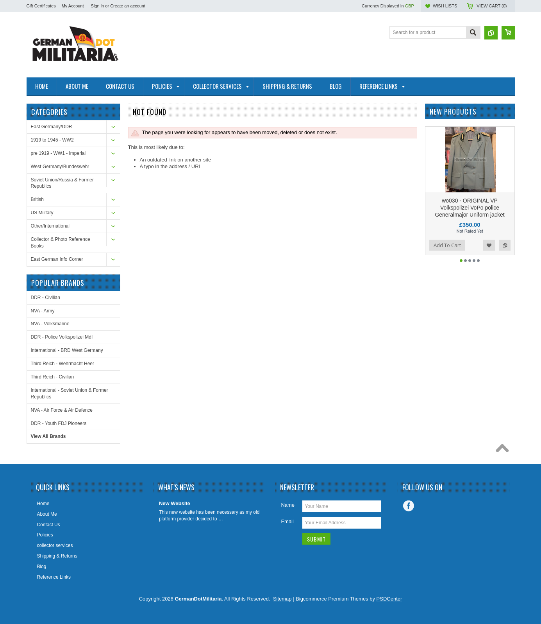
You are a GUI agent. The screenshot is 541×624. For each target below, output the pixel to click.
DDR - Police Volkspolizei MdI (62, 337)
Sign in (97, 6)
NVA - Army (43, 311)
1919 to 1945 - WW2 (52, 140)
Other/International (50, 226)
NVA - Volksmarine (50, 323)
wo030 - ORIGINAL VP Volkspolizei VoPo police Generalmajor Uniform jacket (469, 207)
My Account (73, 6)
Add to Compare (505, 245)
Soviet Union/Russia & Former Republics (62, 183)
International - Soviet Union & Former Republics (69, 393)
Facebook (408, 505)
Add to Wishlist (489, 245)
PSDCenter (389, 599)
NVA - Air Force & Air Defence (62, 410)
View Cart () (492, 6)
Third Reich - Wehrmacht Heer (63, 363)
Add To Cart (447, 245)
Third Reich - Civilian (52, 377)
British (37, 199)
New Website (174, 503)
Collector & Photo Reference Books (60, 243)
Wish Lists (445, 6)
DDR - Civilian (45, 297)
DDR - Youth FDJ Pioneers (59, 423)
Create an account (127, 6)
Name (288, 505)
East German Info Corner (57, 259)
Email (287, 521)
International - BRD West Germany (67, 350)
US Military (42, 212)
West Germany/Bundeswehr (60, 166)
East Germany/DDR (51, 126)
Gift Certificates (41, 6)
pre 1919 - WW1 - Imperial (58, 153)
